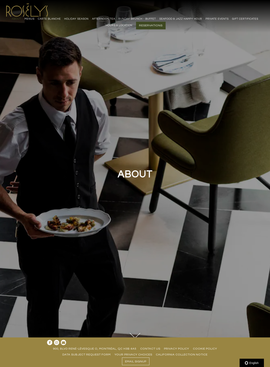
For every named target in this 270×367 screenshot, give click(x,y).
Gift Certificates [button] (245, 19)
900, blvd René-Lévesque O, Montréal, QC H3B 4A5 (94, 348)
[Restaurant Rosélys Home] (27, 9)
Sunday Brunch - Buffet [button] (137, 19)
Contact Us (150, 348)
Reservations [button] (151, 25)
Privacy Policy (176, 348)
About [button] (16, 19)
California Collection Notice (182, 354)
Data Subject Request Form (86, 354)
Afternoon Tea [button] (103, 19)
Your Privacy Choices (133, 354)
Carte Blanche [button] (49, 19)
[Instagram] (56, 342)
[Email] (63, 342)
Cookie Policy (205, 348)
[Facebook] (49, 342)
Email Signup (135, 361)
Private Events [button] (217, 19)
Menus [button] (29, 19)
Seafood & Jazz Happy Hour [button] (180, 19)
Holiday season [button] (76, 19)
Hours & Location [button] (119, 25)
